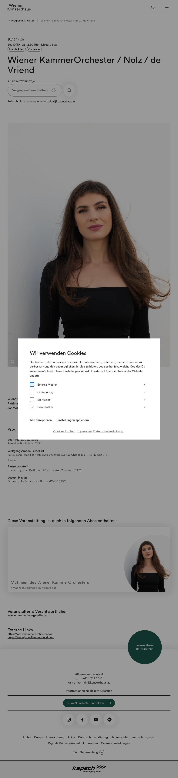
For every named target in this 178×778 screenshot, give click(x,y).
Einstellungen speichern (73, 419)
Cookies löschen (64, 431)
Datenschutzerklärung (108, 431)
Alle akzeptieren (41, 419)
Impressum (84, 431)
